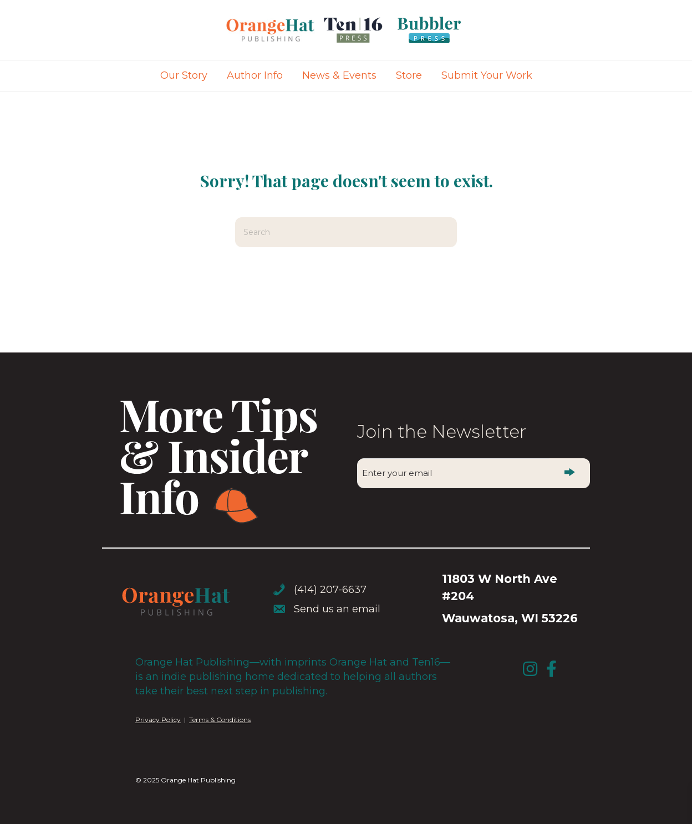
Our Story (183, 75)
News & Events (339, 75)
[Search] (346, 232)
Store (409, 75)
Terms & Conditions (220, 719)
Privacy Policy (158, 719)
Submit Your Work (486, 75)
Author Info (255, 75)
